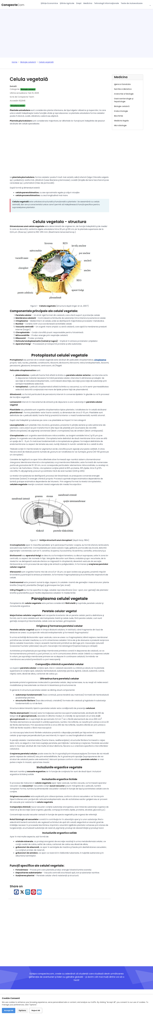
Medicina (87, 3)
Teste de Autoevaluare (131, 3)
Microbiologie (120, 125)
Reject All (36, 1010)
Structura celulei (18, 106)
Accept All (8, 1010)
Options (22, 1010)
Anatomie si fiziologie (124, 93)
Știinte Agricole (67, 3)
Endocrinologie (121, 111)
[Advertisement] (76, 34)
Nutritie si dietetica (122, 89)
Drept (78, 3)
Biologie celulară (28, 89)
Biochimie (118, 115)
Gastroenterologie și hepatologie (123, 100)
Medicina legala (121, 120)
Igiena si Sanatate (122, 84)
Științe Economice (49, 3)
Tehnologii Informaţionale (106, 3)
